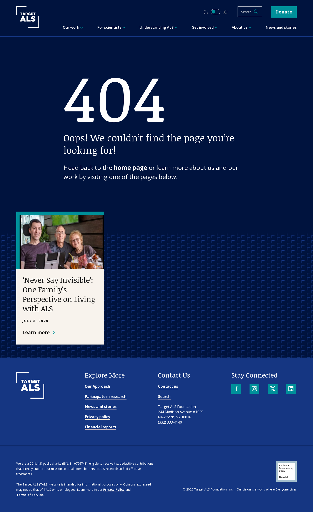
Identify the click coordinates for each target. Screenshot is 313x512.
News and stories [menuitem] (281, 27)
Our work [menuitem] (73, 27)
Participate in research (106, 396)
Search (164, 396)
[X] (273, 389)
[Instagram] (255, 389)
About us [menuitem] (241, 27)
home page (130, 167)
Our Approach (97, 386)
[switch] (215, 11)
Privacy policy (97, 416)
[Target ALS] (27, 26)
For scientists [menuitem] (111, 27)
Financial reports (100, 426)
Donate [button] (283, 12)
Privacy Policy (114, 489)
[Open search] (250, 11)
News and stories (101, 406)
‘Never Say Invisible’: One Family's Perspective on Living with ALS (59, 294)
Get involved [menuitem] (205, 27)
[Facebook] (236, 389)
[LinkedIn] (291, 389)
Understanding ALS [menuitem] (159, 27)
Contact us (168, 386)
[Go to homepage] (30, 397)
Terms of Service (29, 495)
